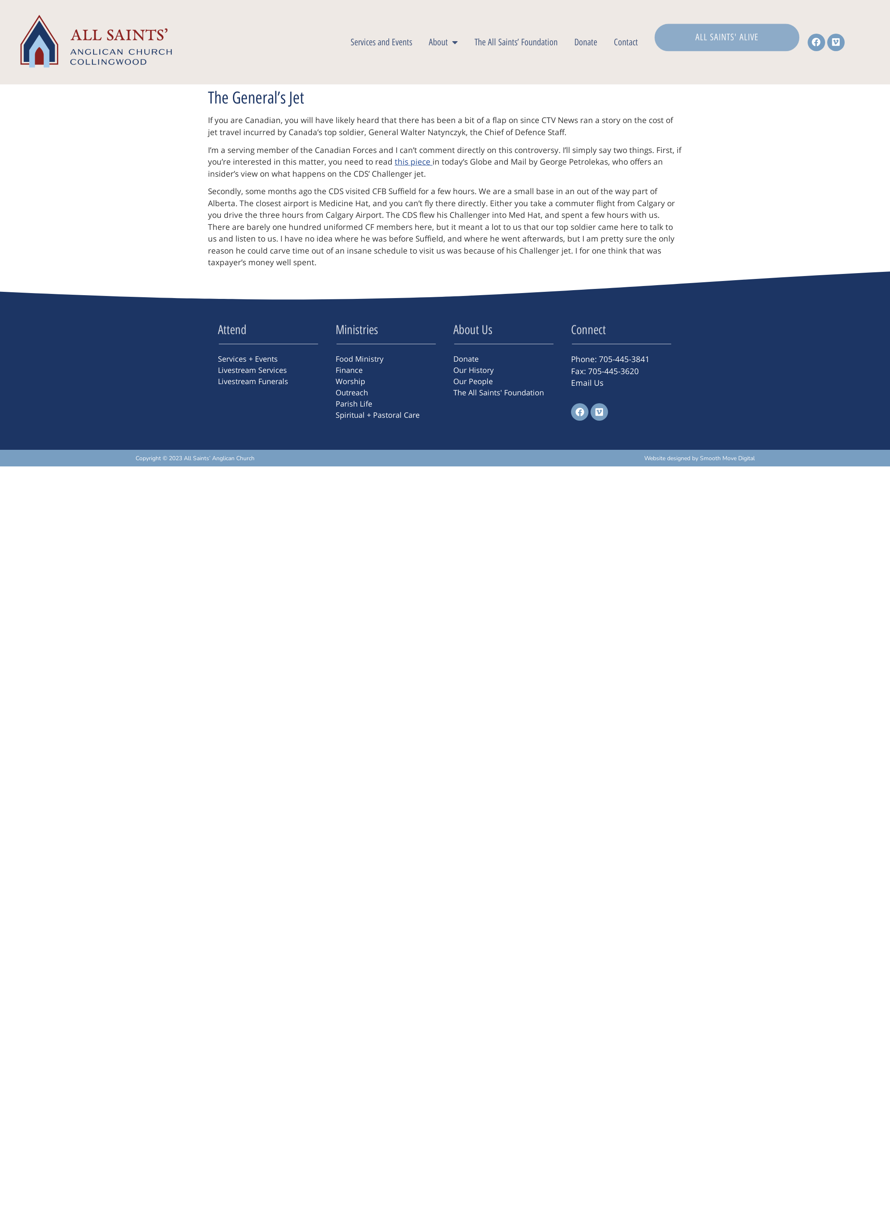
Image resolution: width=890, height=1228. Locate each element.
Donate (585, 42)
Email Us (587, 382)
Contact (626, 42)
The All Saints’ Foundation (516, 42)
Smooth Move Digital (727, 458)
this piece (414, 161)
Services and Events (381, 42)
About (443, 42)
